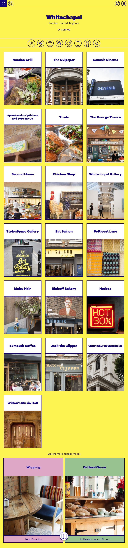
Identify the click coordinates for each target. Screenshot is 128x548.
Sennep (65, 29)
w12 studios (35, 539)
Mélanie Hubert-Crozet (96, 539)
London (53, 23)
